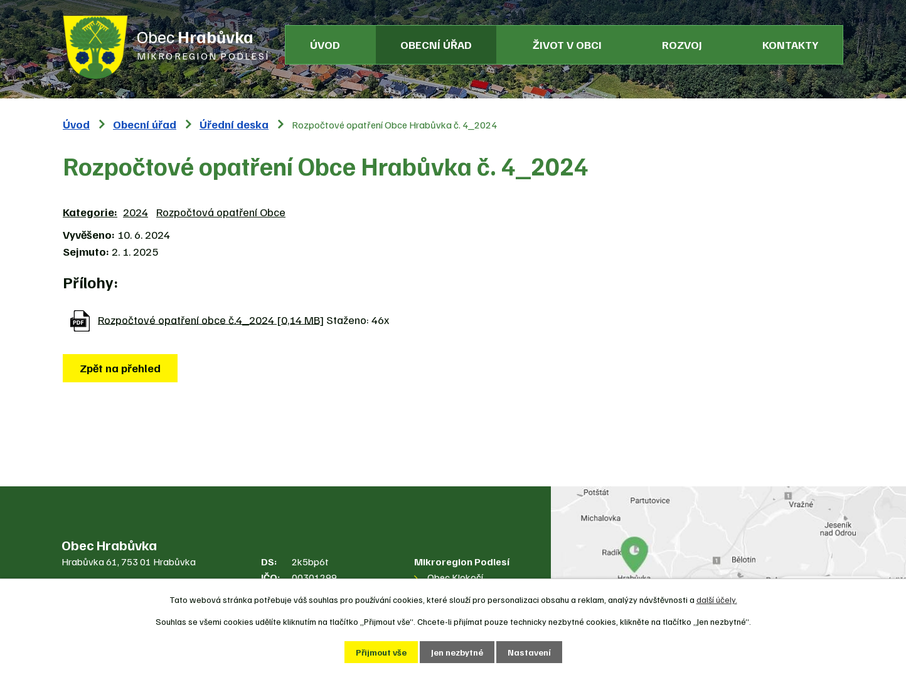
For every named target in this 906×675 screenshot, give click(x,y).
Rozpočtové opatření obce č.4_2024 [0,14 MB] (211, 319)
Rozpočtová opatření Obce (220, 212)
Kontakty (790, 44)
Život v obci (567, 44)
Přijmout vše (381, 652)
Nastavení (529, 652)
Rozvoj (682, 44)
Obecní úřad (436, 44)
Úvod (325, 44)
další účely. (716, 599)
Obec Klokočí (455, 577)
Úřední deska (234, 124)
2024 (135, 212)
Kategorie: (90, 212)
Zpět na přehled (120, 368)
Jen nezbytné (457, 652)
